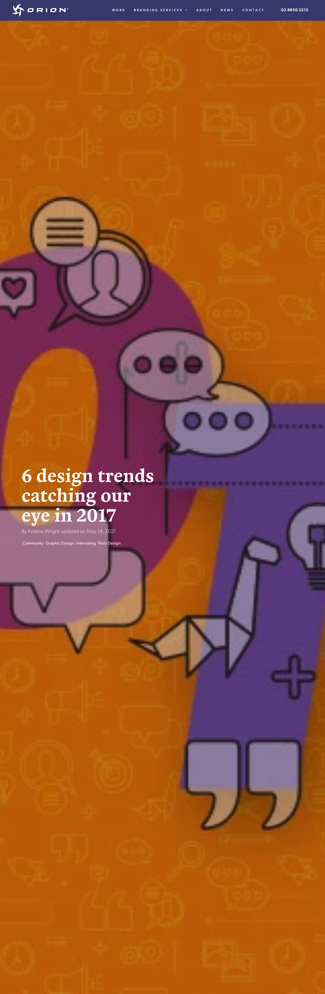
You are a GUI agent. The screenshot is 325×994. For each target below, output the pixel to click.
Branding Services (163, 10)
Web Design (109, 543)
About (204, 10)
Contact (253, 10)
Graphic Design (60, 543)
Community (33, 543)
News (227, 10)
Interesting (86, 543)
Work (119, 10)
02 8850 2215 (294, 10)
